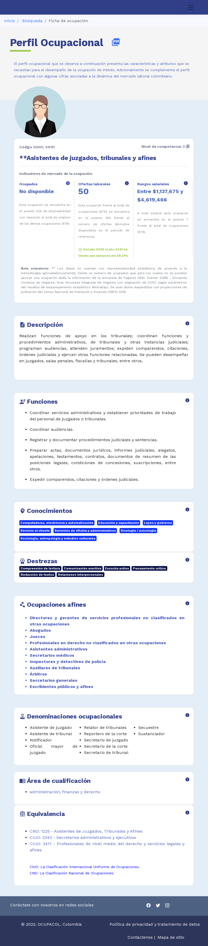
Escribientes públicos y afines (61, 686)
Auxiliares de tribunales (55, 667)
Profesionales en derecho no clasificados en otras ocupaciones (98, 642)
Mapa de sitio (171, 937)
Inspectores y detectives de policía (68, 661)
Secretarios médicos (52, 655)
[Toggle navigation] (190, 7)
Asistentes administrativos (58, 649)
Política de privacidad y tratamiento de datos (155, 924)
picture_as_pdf (115, 42)
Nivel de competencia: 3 (165, 146)
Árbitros (38, 674)
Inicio (9, 20)
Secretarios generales (53, 680)
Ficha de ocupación (68, 20)
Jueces (37, 636)
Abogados (40, 630)
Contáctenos (140, 937)
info (68, 183)
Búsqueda (32, 20)
